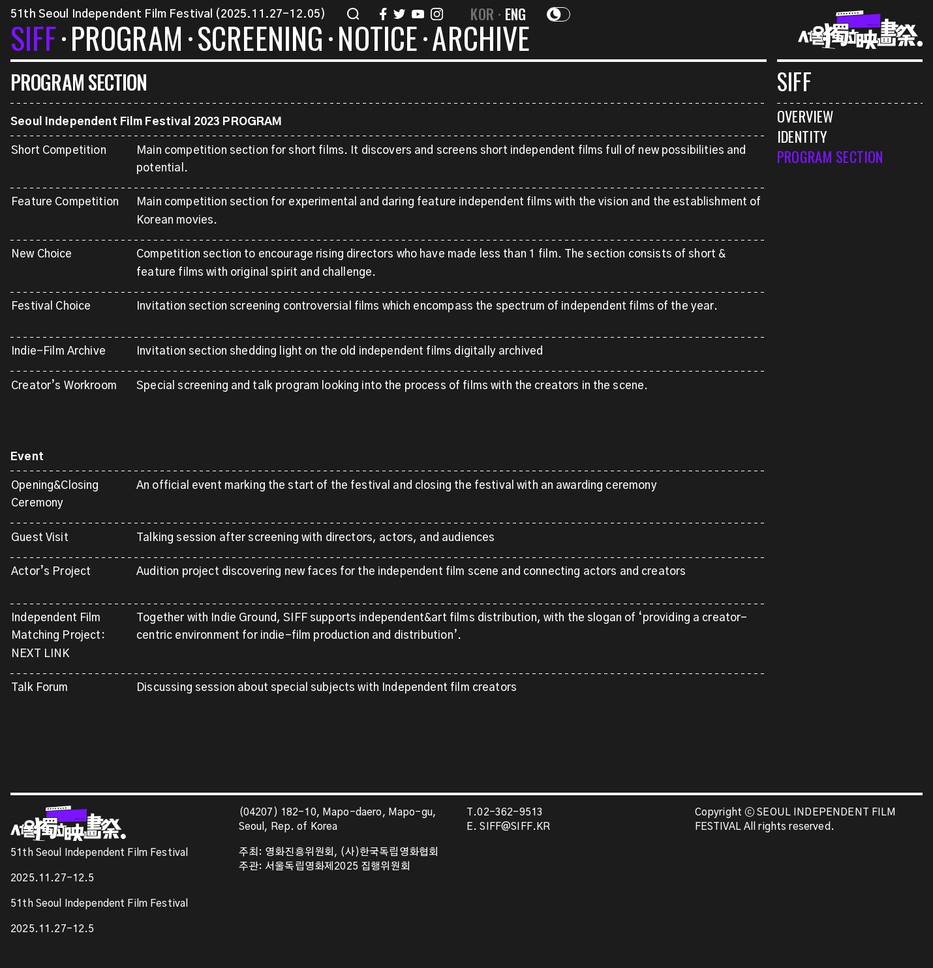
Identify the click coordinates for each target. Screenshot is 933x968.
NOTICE (377, 40)
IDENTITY (802, 136)
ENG (516, 13)
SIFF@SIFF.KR (515, 827)
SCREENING (260, 40)
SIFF (33, 40)
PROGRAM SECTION (830, 156)
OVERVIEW (805, 116)
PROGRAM (126, 40)
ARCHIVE (481, 40)
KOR (482, 13)
